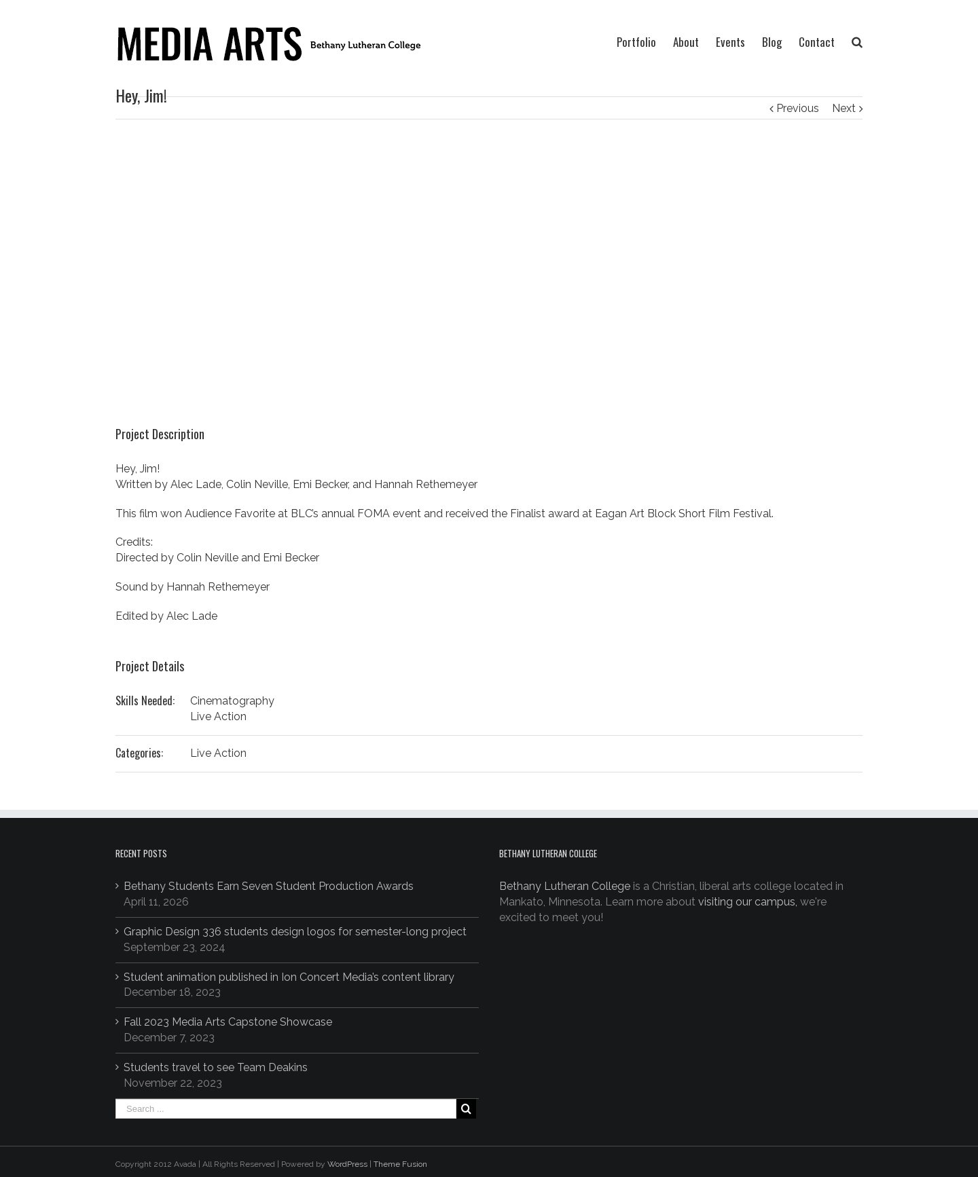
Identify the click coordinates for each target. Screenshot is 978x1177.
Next (844, 108)
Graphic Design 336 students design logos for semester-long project (295, 931)
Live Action (218, 716)
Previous (797, 108)
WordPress (347, 1164)
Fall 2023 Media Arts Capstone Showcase (228, 1021)
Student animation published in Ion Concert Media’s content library (289, 977)
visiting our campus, (747, 901)
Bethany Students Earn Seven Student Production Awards (269, 886)
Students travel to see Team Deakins (216, 1067)
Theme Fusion (400, 1164)
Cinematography (232, 700)
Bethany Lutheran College (564, 886)
